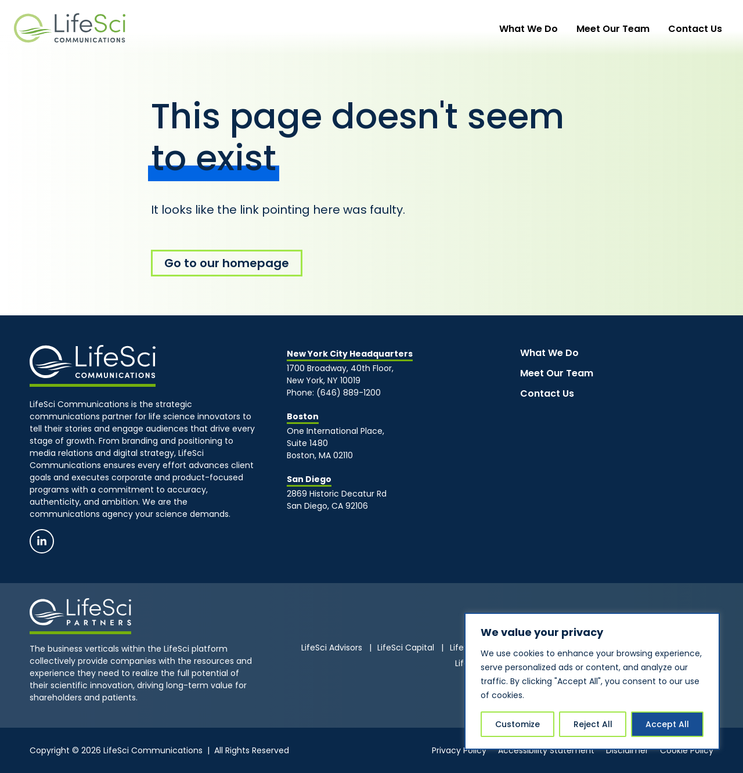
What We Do (551, 28)
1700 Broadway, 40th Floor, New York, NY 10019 (341, 374)
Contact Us (700, 28)
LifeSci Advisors (331, 647)
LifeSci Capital (405, 647)
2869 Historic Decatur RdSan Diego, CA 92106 (337, 500)
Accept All (667, 724)
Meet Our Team (626, 28)
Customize (517, 724)
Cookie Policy (686, 750)
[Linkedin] (42, 541)
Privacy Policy (459, 750)
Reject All (593, 724)
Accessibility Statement (546, 750)
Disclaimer (627, 750)
